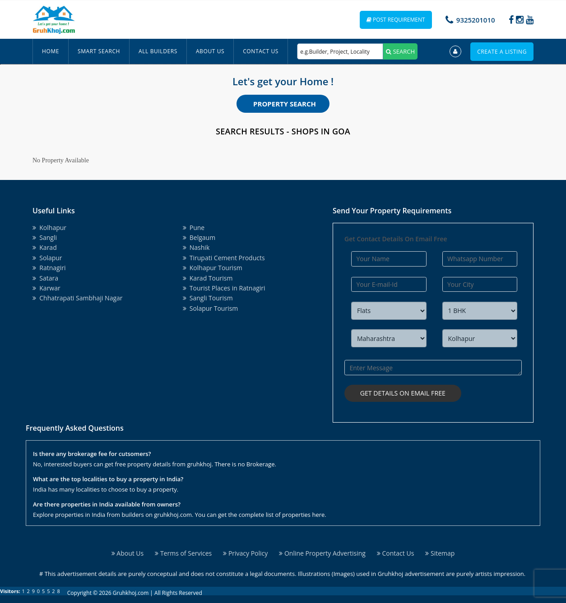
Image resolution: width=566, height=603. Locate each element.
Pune (194, 227)
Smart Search (99, 51)
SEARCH (400, 51)
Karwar (46, 288)
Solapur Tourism (210, 308)
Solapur (47, 257)
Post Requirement (396, 19)
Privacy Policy (245, 552)
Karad (44, 247)
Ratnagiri (48, 267)
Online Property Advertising (322, 552)
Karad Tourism (208, 278)
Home (50, 51)
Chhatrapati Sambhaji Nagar (77, 298)
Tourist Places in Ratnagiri (224, 288)
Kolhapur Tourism (212, 267)
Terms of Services (183, 552)
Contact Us (260, 51)
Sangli (44, 237)
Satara (45, 278)
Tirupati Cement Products (224, 257)
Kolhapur (49, 227)
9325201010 (475, 19)
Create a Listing (502, 51)
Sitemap (440, 552)
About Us (210, 51)
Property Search (284, 103)
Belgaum (199, 237)
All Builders (158, 51)
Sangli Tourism (208, 298)
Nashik (196, 247)
